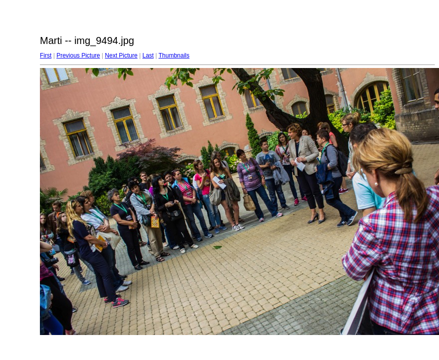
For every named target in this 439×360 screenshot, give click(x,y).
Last (148, 55)
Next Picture (121, 55)
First (45, 55)
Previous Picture (78, 55)
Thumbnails (174, 55)
